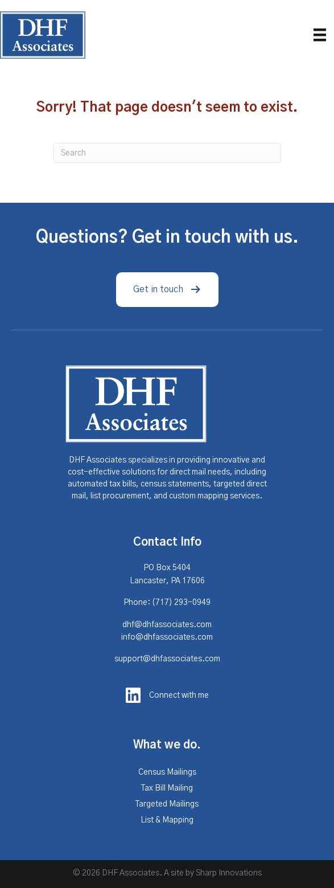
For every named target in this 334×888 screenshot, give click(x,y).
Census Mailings (167, 772)
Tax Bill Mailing (167, 788)
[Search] (167, 153)
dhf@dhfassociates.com (167, 625)
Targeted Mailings (167, 804)
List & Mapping (167, 820)
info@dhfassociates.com (167, 637)
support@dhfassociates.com (167, 659)
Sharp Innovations (229, 873)
